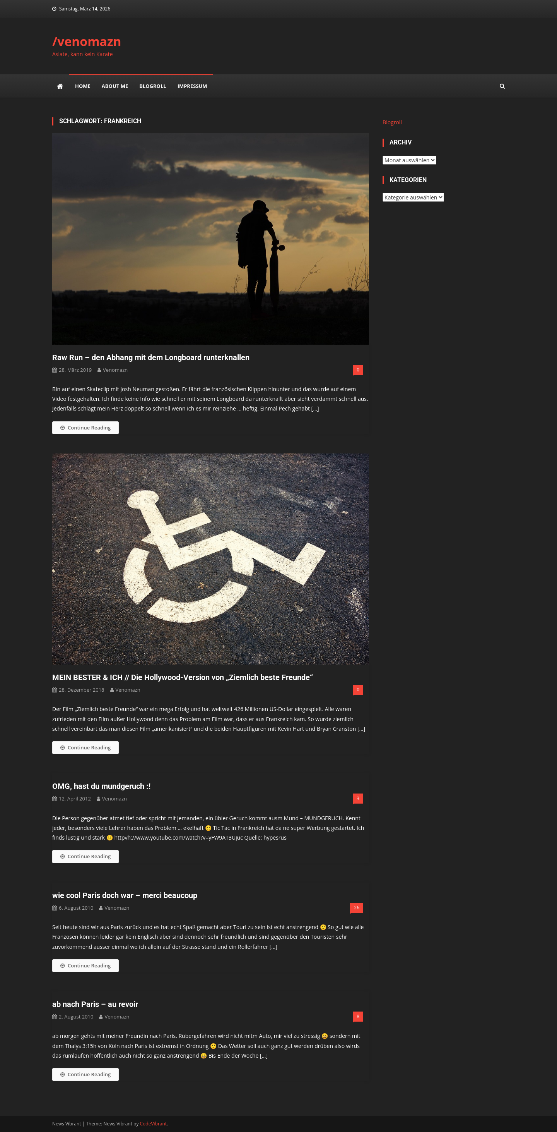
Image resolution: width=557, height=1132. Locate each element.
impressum (192, 85)
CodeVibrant (153, 1123)
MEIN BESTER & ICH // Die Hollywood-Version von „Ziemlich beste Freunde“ (182, 677)
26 (356, 907)
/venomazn (86, 41)
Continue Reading (85, 427)
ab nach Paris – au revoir (95, 1004)
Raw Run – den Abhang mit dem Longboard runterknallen (150, 357)
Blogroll (152, 85)
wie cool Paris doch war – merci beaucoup (124, 895)
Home (83, 85)
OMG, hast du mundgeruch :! (101, 786)
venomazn (115, 369)
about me (115, 85)
